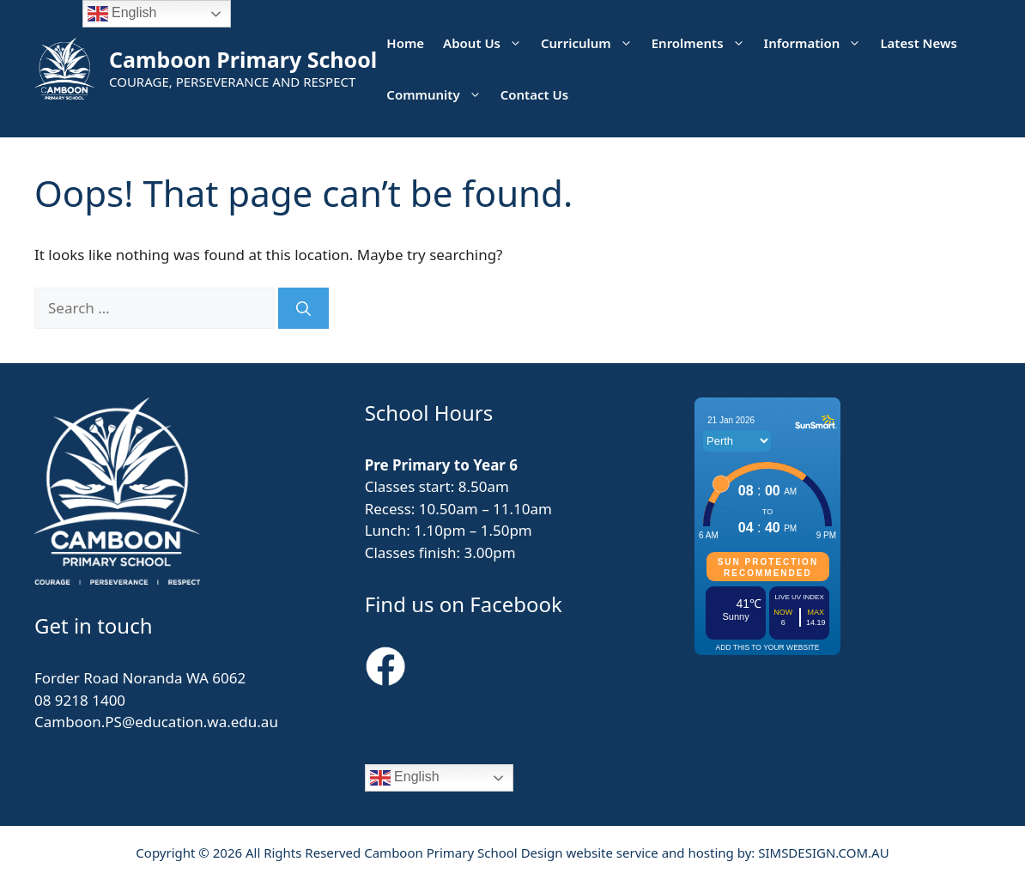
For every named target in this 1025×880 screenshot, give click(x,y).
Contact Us (534, 94)
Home (405, 43)
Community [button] (438, 94)
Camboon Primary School (243, 59)
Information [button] (817, 43)
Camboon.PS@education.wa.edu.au (156, 721)
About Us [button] (487, 43)
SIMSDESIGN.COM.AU (823, 852)
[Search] (303, 308)
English (405, 778)
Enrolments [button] (703, 43)
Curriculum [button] (591, 43)
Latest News (918, 43)
